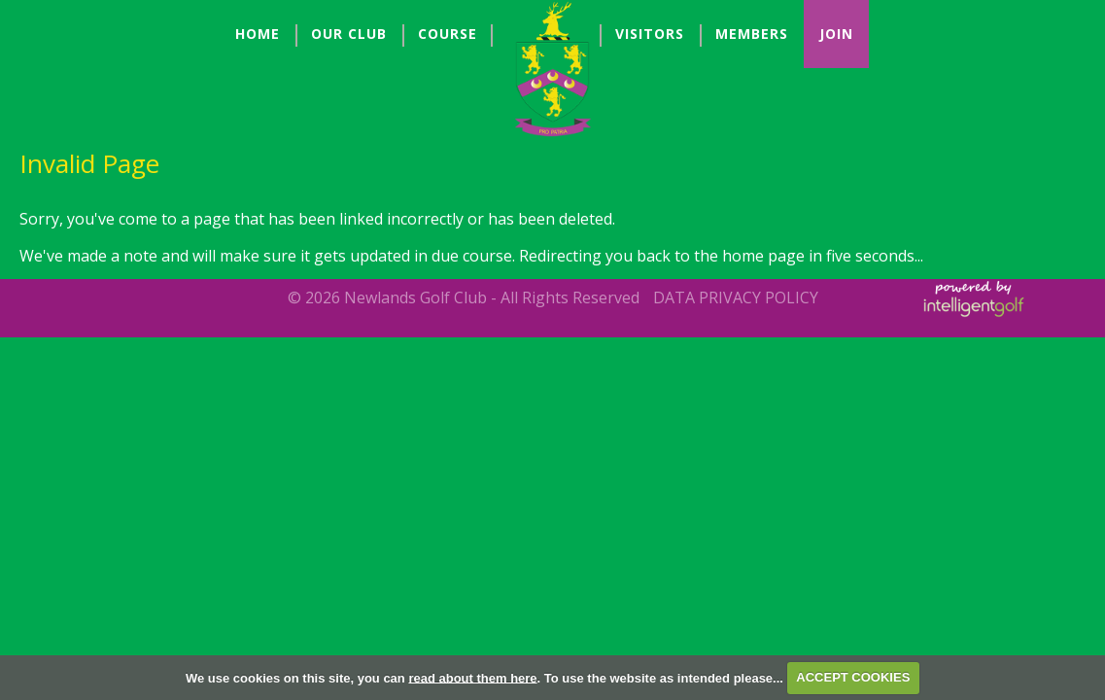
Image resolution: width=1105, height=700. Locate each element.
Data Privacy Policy (735, 297)
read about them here (472, 677)
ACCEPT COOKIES (853, 677)
